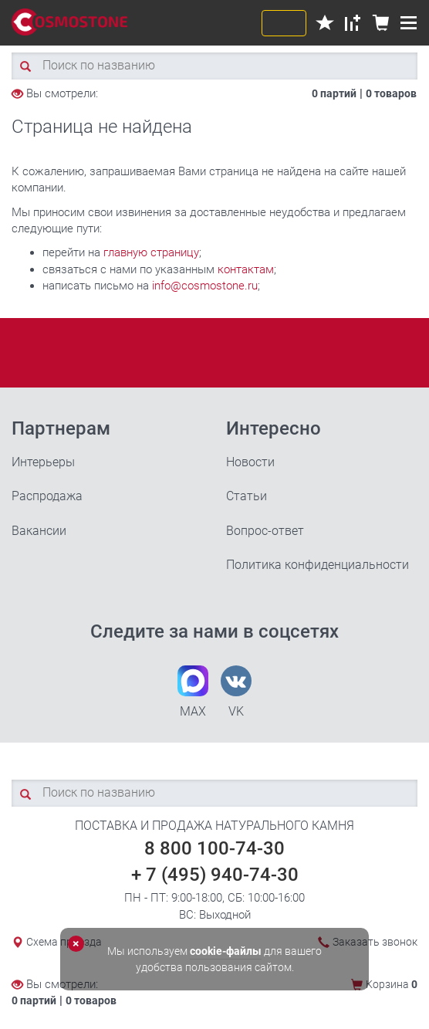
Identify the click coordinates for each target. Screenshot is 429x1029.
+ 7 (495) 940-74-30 (215, 874)
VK (236, 692)
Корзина (391, 984)
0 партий (334, 93)
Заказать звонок (375, 942)
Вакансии (39, 530)
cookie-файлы (226, 951)
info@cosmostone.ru (205, 286)
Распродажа (47, 496)
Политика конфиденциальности (317, 564)
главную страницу (151, 252)
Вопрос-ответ (265, 530)
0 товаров (391, 93)
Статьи (246, 496)
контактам (246, 269)
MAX (192, 692)
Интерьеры (43, 462)
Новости (250, 462)
